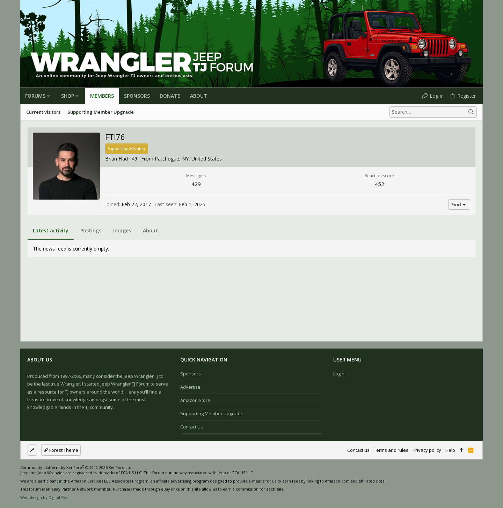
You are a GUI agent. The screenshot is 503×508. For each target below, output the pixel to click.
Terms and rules (391, 450)
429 (196, 183)
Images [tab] (122, 230)
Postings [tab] (90, 230)
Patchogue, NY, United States (188, 158)
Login (338, 374)
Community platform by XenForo (76, 467)
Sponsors (190, 374)
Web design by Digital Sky (43, 497)
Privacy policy (427, 450)
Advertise (190, 387)
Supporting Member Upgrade (211, 413)
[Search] (433, 112)
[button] (48, 96)
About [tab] (150, 230)
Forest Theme (61, 450)
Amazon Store (195, 400)
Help (450, 450)
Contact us (191, 427)
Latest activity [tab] (50, 230)
